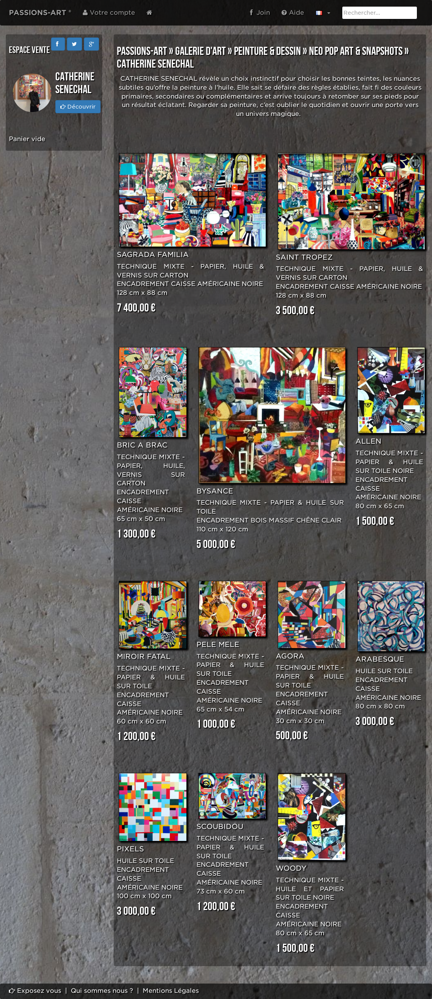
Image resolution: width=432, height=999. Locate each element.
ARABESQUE (379, 659)
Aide (293, 12)
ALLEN (368, 441)
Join (260, 12)
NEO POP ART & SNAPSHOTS (356, 51)
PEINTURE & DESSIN (267, 51)
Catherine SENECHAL (155, 64)
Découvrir (78, 107)
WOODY (291, 868)
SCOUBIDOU (219, 826)
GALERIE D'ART (200, 51)
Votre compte (109, 12)
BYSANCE (214, 491)
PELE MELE (217, 644)
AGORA (290, 656)
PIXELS (130, 849)
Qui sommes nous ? (102, 990)
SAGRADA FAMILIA (153, 254)
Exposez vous (35, 990)
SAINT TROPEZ (304, 257)
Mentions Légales (171, 990)
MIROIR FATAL (144, 656)
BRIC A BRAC (142, 445)
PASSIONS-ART (142, 51)
